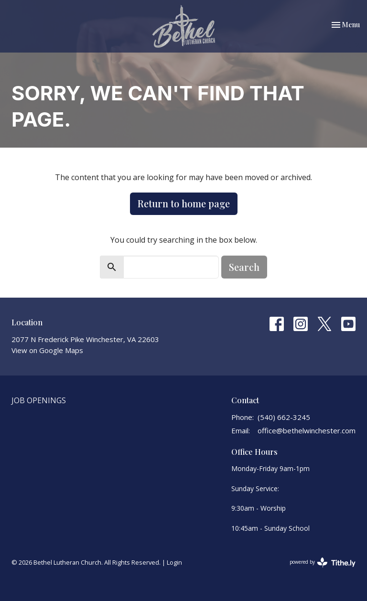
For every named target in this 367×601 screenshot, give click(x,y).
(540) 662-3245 (284, 417)
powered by (323, 562)
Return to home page (184, 203)
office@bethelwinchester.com (307, 430)
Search (244, 266)
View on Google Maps (47, 350)
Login (174, 562)
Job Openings (38, 400)
